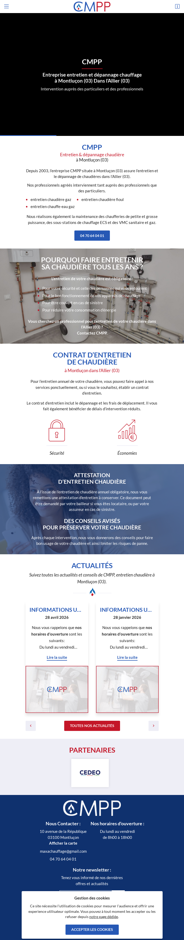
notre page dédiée (103, 917)
